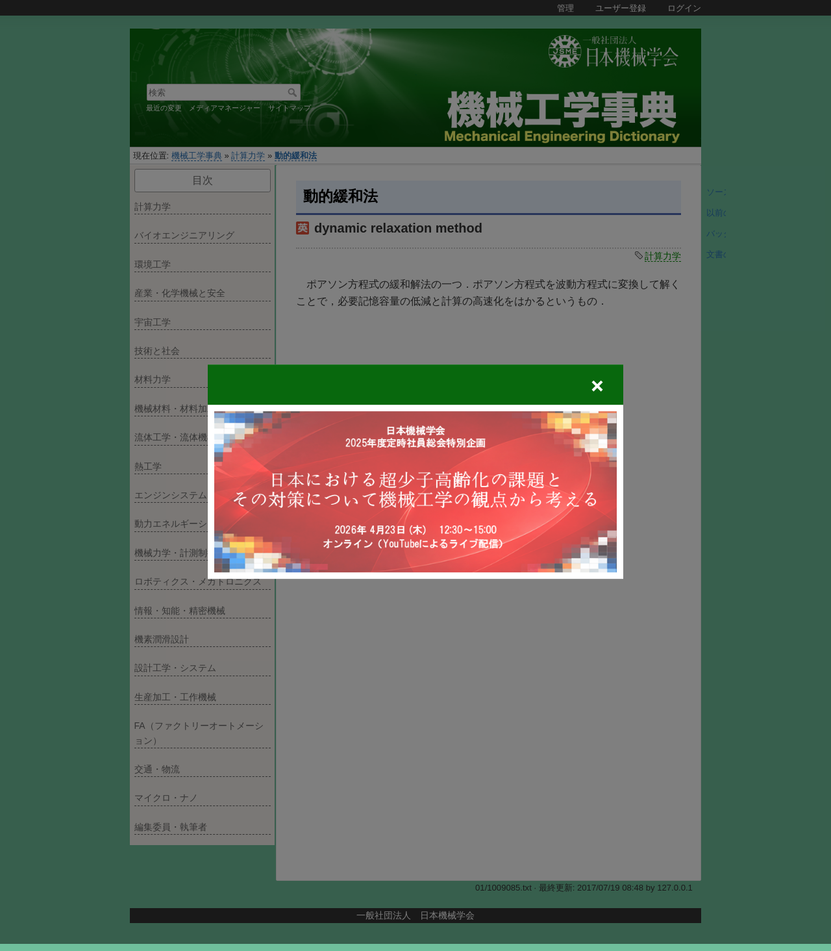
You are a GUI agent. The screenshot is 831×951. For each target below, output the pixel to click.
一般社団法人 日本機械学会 (415, 915)
